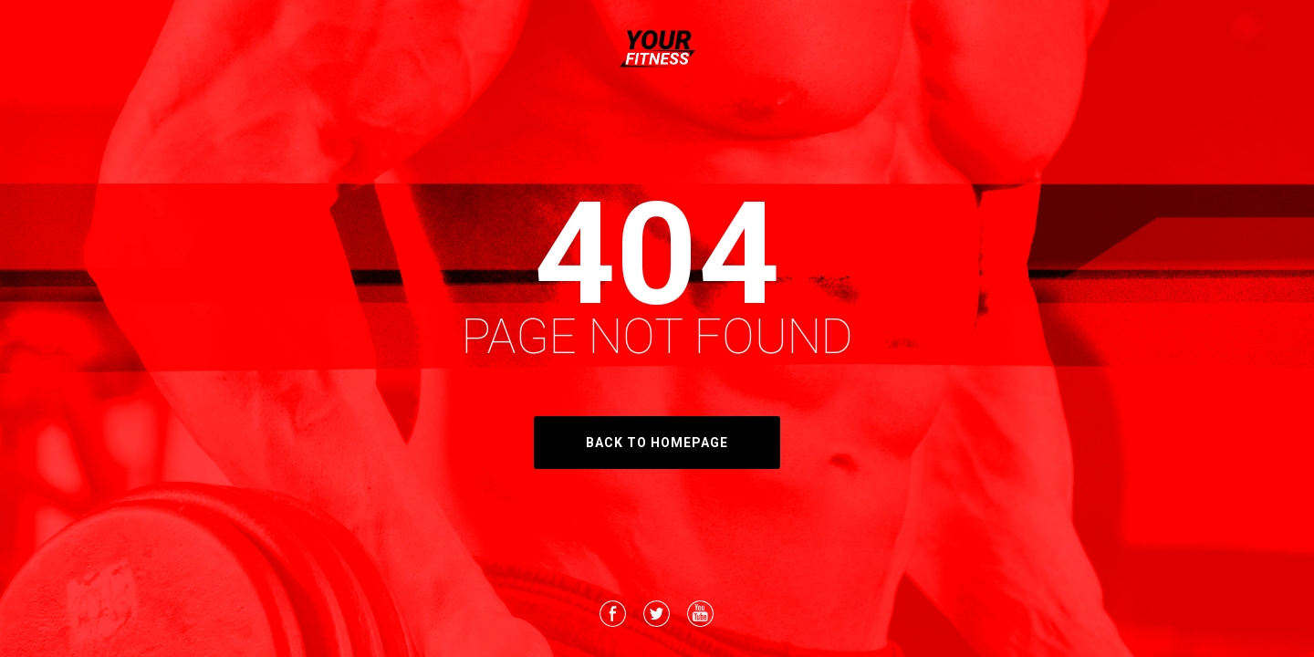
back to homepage (657, 442)
